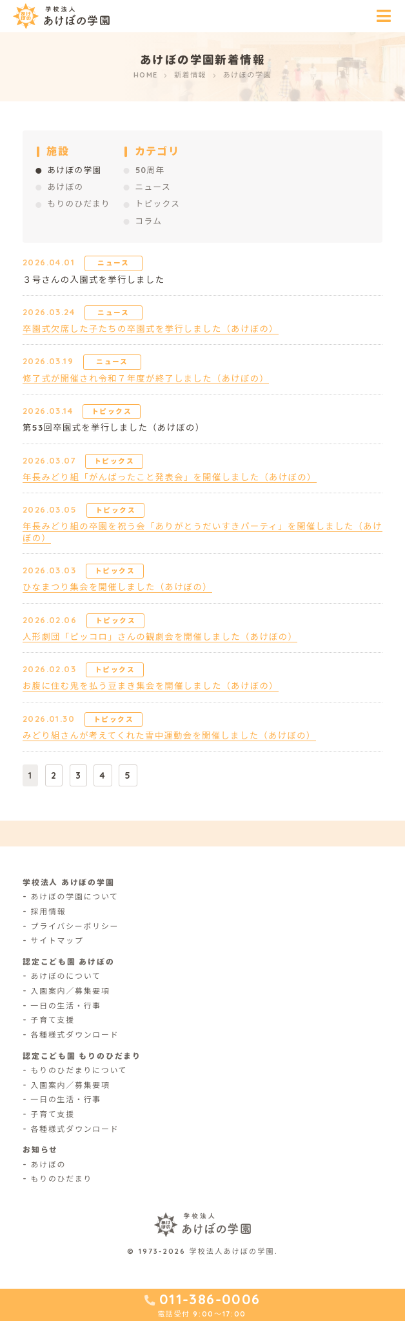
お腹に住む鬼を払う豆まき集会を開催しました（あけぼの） (151, 686)
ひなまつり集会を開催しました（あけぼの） (117, 587)
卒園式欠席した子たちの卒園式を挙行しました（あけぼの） (151, 328)
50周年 (150, 170)
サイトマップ (57, 940)
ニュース (153, 186)
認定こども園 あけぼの (69, 962)
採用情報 (48, 911)
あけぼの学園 (74, 170)
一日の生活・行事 (66, 1005)
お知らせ (40, 1149)
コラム (149, 221)
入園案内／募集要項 (70, 991)
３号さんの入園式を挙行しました (93, 279)
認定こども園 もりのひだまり (82, 1056)
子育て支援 (53, 1020)
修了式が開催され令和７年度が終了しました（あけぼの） (146, 378)
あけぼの (65, 186)
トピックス (158, 203)
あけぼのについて (66, 976)
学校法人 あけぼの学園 (69, 882)
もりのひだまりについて (79, 1070)
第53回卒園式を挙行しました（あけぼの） (113, 427)
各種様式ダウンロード (75, 1034)
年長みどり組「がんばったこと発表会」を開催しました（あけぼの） (170, 477)
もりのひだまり (78, 203)
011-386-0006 (210, 1299)
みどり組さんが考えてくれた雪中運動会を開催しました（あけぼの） (169, 735)
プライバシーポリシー (75, 926)
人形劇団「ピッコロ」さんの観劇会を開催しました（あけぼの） (160, 636)
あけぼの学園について (75, 896)
